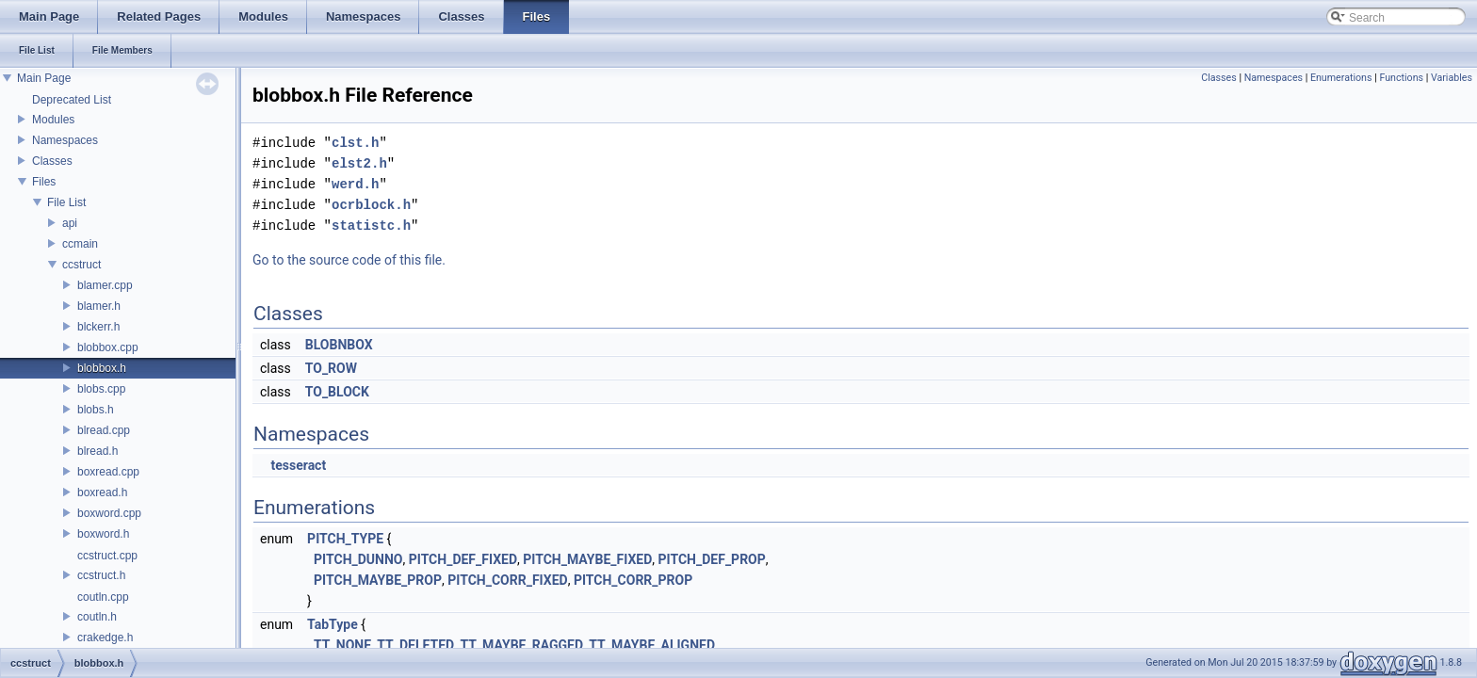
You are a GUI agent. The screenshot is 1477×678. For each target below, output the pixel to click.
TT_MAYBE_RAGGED (521, 645)
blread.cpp (103, 430)
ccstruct (81, 264)
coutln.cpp (103, 597)
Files (44, 181)
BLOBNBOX (339, 344)
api (69, 223)
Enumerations (1341, 78)
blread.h (97, 451)
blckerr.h (98, 326)
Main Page (44, 78)
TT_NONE (342, 645)
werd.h (355, 184)
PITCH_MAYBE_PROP (378, 580)
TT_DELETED (415, 645)
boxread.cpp (108, 471)
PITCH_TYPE (345, 538)
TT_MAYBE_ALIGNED (652, 645)
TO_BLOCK (337, 391)
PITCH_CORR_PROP (633, 580)
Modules (53, 119)
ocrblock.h (371, 205)
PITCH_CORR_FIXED (507, 580)
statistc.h (371, 225)
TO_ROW (331, 368)
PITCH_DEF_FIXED (463, 559)
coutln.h (97, 616)
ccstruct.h (101, 575)
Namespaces (65, 140)
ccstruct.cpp (107, 555)
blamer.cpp (105, 285)
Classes (52, 161)
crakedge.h (105, 637)
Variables (1451, 78)
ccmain (80, 243)
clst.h (355, 143)
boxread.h (102, 492)
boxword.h (103, 534)
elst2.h (359, 163)
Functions (1401, 78)
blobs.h (95, 409)
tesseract (298, 465)
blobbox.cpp (107, 347)
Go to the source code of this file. (349, 259)
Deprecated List (71, 99)
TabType (332, 624)
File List (66, 202)
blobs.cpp (101, 389)
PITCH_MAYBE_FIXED (587, 559)
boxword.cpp (109, 513)
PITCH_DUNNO (358, 559)
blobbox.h (101, 368)
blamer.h (99, 306)
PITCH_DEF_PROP (712, 559)
